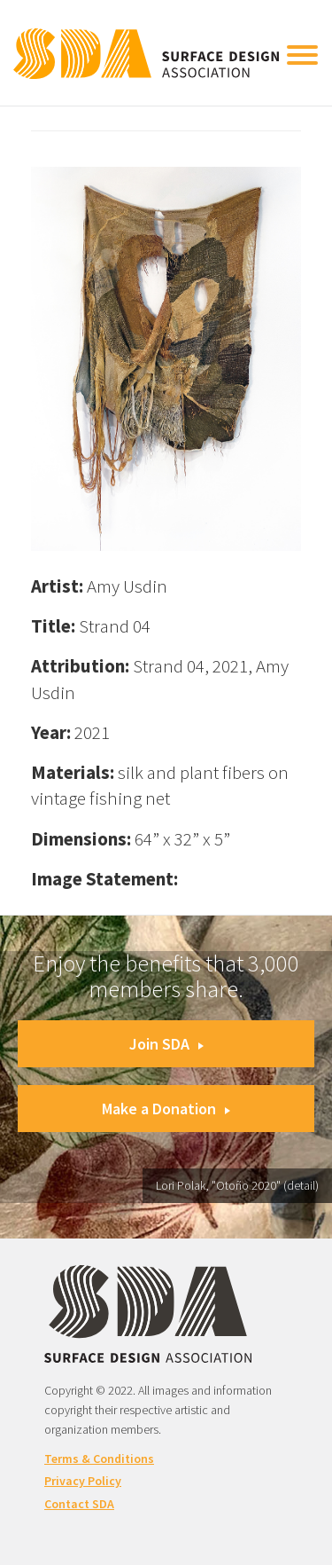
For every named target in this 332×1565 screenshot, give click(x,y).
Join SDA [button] (166, 1044)
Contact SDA (79, 1504)
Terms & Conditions (99, 1459)
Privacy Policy (82, 1481)
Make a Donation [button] (166, 1108)
